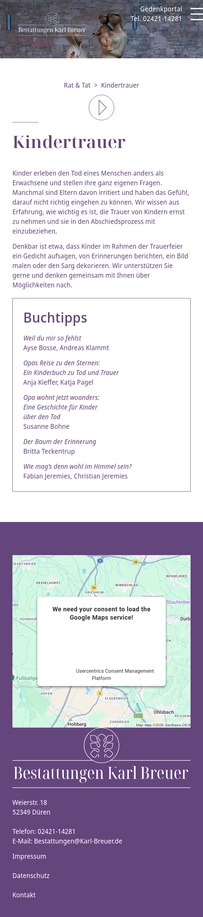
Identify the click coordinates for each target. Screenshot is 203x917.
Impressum (29, 856)
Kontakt (24, 894)
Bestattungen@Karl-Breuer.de (78, 841)
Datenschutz (31, 875)
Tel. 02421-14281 (156, 18)
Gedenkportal (161, 8)
